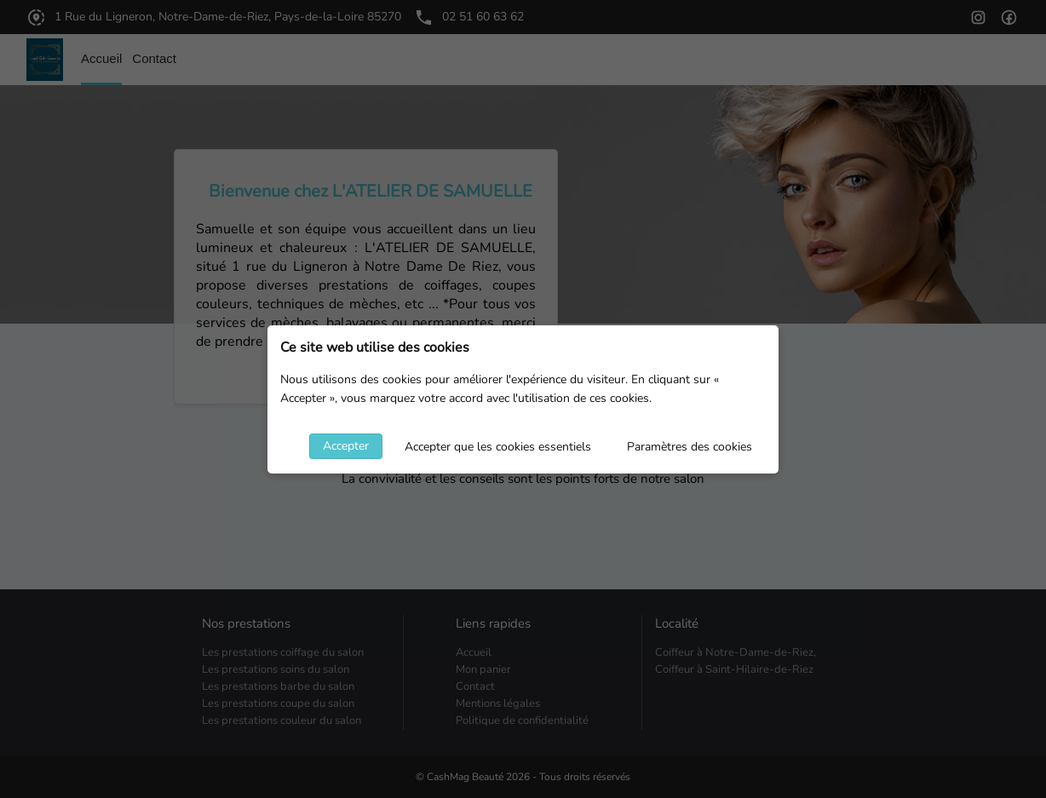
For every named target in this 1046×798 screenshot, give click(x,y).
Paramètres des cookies (689, 447)
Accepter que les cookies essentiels (498, 447)
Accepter (346, 446)
